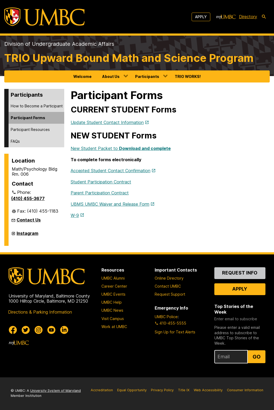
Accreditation (102, 390)
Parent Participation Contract (100, 192)
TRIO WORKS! (188, 76)
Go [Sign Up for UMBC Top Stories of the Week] (257, 356)
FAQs (15, 141)
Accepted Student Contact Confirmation (110, 170)
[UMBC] (44, 16)
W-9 (75, 215)
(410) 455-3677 (28, 198)
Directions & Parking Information (40, 312)
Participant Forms (28, 117)
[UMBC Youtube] (51, 330)
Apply (201, 16)
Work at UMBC (114, 326)
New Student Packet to (121, 148)
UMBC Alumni (113, 278)
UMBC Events (113, 294)
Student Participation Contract (101, 182)
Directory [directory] (248, 16)
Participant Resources (30, 129)
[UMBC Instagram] (38, 330)
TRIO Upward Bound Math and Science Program (128, 58)
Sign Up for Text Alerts (175, 332)
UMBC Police (166, 316)
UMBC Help (111, 302)
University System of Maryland (55, 391)
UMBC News (112, 310)
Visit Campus (112, 318)
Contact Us (29, 220)
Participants (147, 76)
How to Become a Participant (37, 106)
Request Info (239, 273)
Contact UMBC (168, 286)
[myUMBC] (226, 17)
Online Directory (169, 278)
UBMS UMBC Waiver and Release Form (110, 204)
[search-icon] (264, 17)
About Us (111, 76)
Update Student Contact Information (107, 122)
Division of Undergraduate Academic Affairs (59, 44)
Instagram (27, 235)
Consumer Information (245, 390)
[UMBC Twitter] (26, 330)
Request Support (170, 294)
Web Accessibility (208, 390)
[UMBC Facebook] (13, 330)
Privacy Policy (162, 390)
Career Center (114, 286)
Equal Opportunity (132, 390)
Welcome (82, 76)
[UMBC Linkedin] (64, 330)
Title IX (183, 390)
